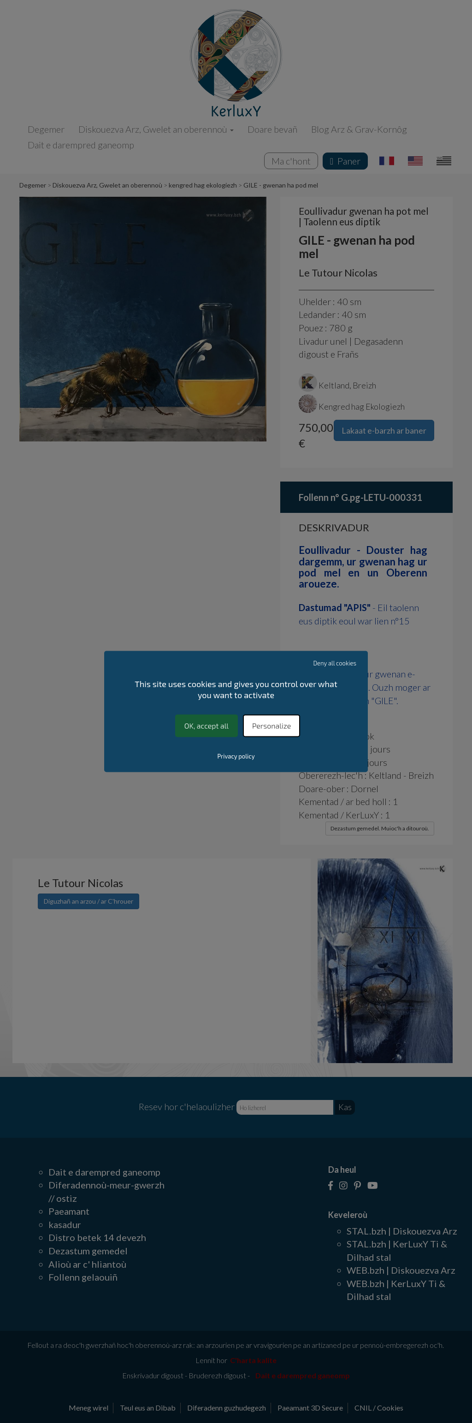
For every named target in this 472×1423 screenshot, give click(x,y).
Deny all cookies (335, 663)
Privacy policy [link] (235, 756)
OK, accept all (206, 725)
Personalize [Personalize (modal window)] (271, 725)
